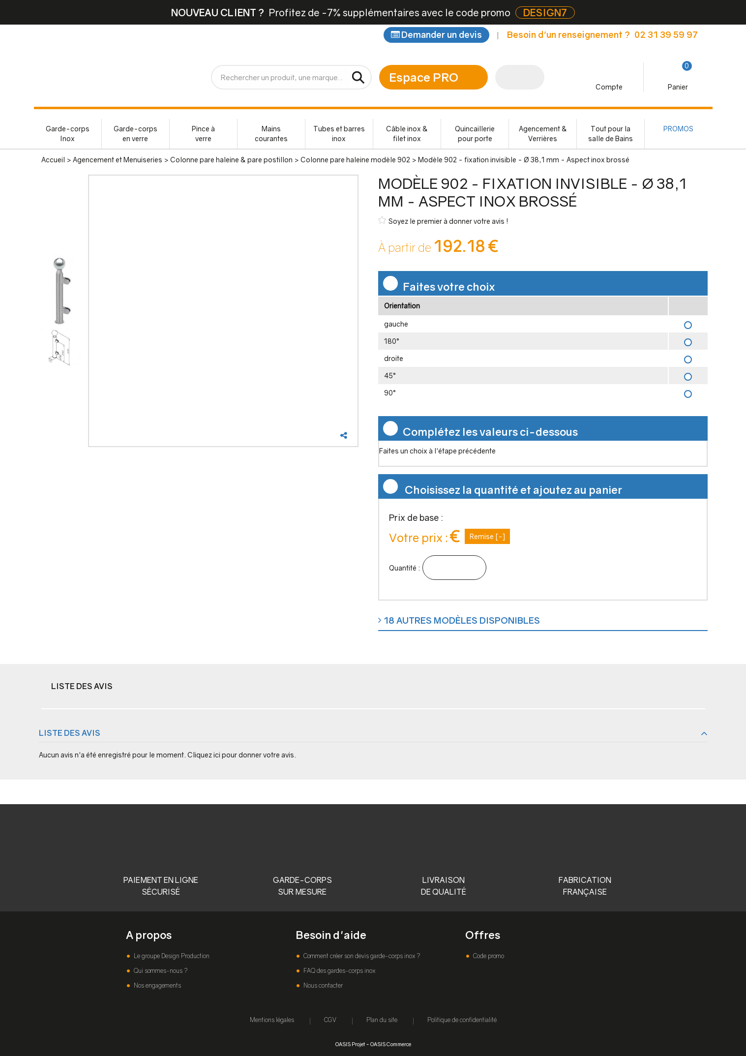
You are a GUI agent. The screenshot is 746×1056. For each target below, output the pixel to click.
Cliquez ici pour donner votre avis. (241, 755)
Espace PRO (423, 77)
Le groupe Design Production (170, 956)
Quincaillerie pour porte (475, 133)
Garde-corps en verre (135, 133)
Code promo (488, 956)
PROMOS (678, 128)
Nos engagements (156, 985)
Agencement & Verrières (543, 133)
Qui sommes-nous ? (159, 970)
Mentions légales (272, 1020)
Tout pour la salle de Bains (610, 133)
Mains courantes (271, 133)
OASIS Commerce (390, 1044)
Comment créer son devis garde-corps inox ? (361, 956)
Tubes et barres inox (339, 133)
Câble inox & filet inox (407, 133)
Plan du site (381, 1020)
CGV (330, 1020)
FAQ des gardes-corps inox (338, 970)
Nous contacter (322, 985)
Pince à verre (203, 133)
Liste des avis (82, 686)
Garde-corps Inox (68, 133)
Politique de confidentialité (462, 1020)
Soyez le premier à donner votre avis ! (443, 220)
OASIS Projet (350, 1044)
